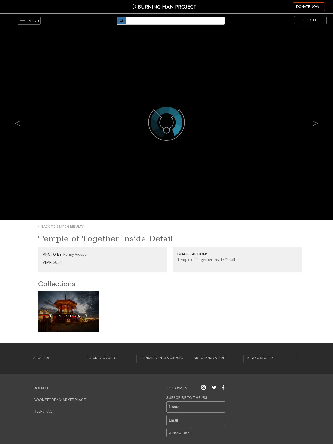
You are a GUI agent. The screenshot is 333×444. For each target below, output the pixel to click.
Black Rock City (101, 358)
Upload (310, 20)
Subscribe (179, 433)
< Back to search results (61, 226)
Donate (41, 388)
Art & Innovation (209, 358)
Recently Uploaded (68, 315)
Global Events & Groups (161, 358)
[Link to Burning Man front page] (165, 6)
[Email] (195, 420)
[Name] (195, 407)
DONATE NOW (307, 7)
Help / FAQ (43, 411)
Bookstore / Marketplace (59, 399)
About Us (41, 358)
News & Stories (260, 358)
